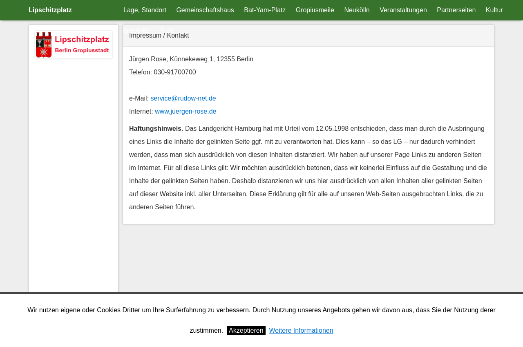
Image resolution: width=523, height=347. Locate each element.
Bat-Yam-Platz (265, 10)
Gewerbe (136, 30)
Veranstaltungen (403, 10)
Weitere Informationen (301, 330)
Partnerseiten (456, 10)
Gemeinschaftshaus (205, 10)
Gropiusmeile (315, 10)
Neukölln (356, 10)
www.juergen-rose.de (185, 111)
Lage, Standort (144, 10)
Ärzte (167, 30)
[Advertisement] (73, 185)
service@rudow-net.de (183, 98)
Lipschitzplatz (50, 10)
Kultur (494, 10)
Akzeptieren (246, 330)
